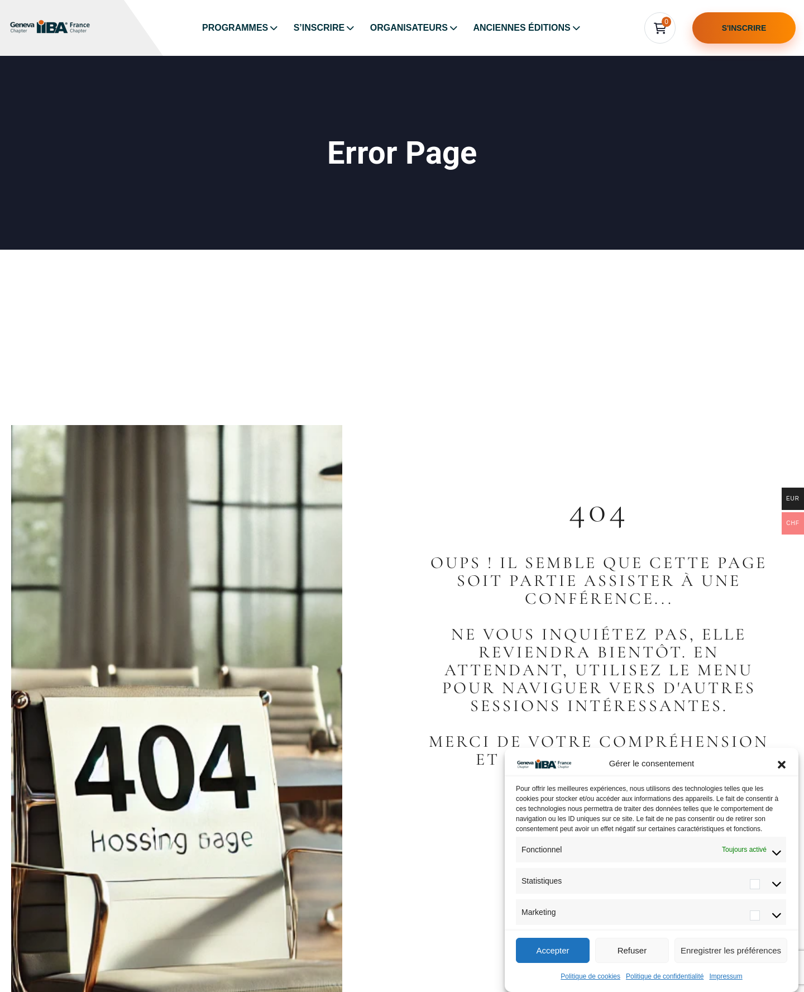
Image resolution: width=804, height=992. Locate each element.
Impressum (725, 976)
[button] (781, 763)
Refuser (632, 950)
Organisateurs (409, 27)
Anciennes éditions (521, 27)
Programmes (235, 27)
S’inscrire (319, 27)
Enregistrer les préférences (731, 950)
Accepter (552, 950)
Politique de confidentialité (665, 976)
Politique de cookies (590, 976)
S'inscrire (744, 27)
